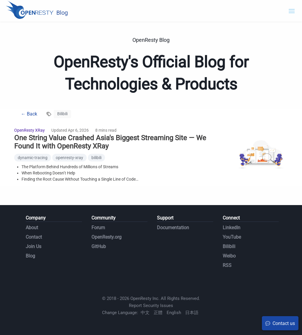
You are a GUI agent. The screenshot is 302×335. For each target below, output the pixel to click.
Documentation (173, 227)
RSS (227, 265)
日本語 (191, 312)
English (174, 312)
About (32, 227)
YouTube (232, 237)
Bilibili (229, 246)
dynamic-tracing (32, 157)
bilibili (96, 157)
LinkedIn (231, 227)
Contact (34, 237)
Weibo (229, 256)
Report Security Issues (151, 305)
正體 (158, 312)
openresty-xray (69, 157)
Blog (30, 256)
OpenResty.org (106, 237)
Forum (98, 227)
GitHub (98, 246)
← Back (29, 114)
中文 (145, 312)
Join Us (33, 246)
